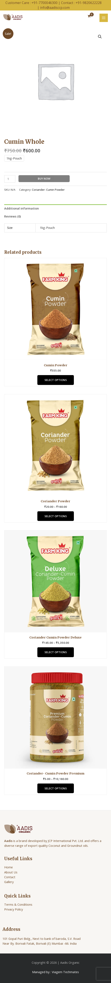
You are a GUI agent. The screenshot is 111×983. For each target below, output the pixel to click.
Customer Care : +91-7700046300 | (33, 2)
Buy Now (44, 178)
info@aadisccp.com (55, 7)
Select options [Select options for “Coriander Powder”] (55, 516)
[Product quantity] (9, 179)
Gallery (9, 882)
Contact (9, 877)
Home (8, 867)
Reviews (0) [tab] (12, 216)
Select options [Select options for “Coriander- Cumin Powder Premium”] (55, 788)
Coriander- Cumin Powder (48, 190)
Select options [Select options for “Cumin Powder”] (55, 380)
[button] (100, 36)
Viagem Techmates (65, 972)
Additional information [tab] (21, 208)
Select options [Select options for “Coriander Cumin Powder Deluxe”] (55, 652)
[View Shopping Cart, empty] (89, 16)
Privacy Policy (13, 909)
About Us (10, 872)
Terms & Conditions (18, 904)
